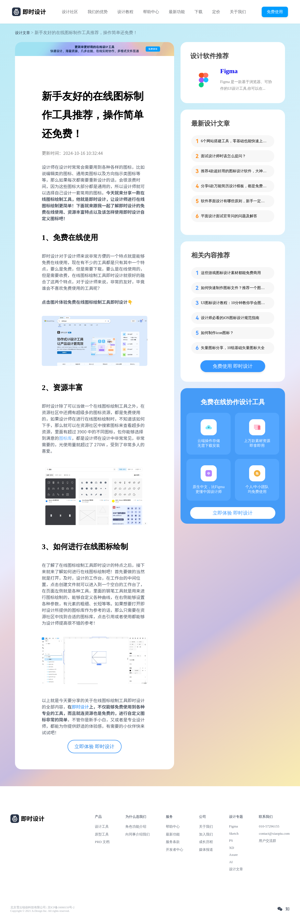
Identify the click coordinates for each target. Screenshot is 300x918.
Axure (233, 855)
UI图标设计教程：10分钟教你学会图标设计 (234, 303)
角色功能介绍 (135, 827)
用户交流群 (267, 841)
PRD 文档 (102, 842)
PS (231, 840)
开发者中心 (174, 850)
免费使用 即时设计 (233, 366)
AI (231, 862)
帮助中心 (151, 12)
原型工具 (102, 834)
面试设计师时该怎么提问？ (223, 156)
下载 (198, 12)
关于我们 (238, 12)
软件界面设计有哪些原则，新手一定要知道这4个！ (234, 201)
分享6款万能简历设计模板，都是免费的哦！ (234, 186)
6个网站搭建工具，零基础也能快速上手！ (234, 141)
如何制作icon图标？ (217, 333)
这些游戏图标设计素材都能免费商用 (231, 273)
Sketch (234, 833)
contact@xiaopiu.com (274, 833)
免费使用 (275, 11)
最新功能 (177, 12)
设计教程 (125, 12)
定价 (216, 12)
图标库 (65, 438)
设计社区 (70, 12)
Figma (229, 71)
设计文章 (22, 33)
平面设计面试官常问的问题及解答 (229, 216)
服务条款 (173, 842)
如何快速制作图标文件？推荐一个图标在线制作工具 (234, 288)
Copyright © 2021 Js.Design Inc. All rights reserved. (40, 910)
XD (231, 848)
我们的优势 (98, 12)
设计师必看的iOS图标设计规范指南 (230, 318)
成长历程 (206, 842)
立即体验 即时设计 (94, 746)
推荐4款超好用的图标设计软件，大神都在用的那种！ (234, 171)
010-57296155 (269, 826)
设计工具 (102, 827)
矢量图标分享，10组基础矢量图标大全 (233, 348)
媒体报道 (206, 850)
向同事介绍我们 (137, 834)
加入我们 (206, 834)
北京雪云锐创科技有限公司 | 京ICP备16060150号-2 (42, 907)
